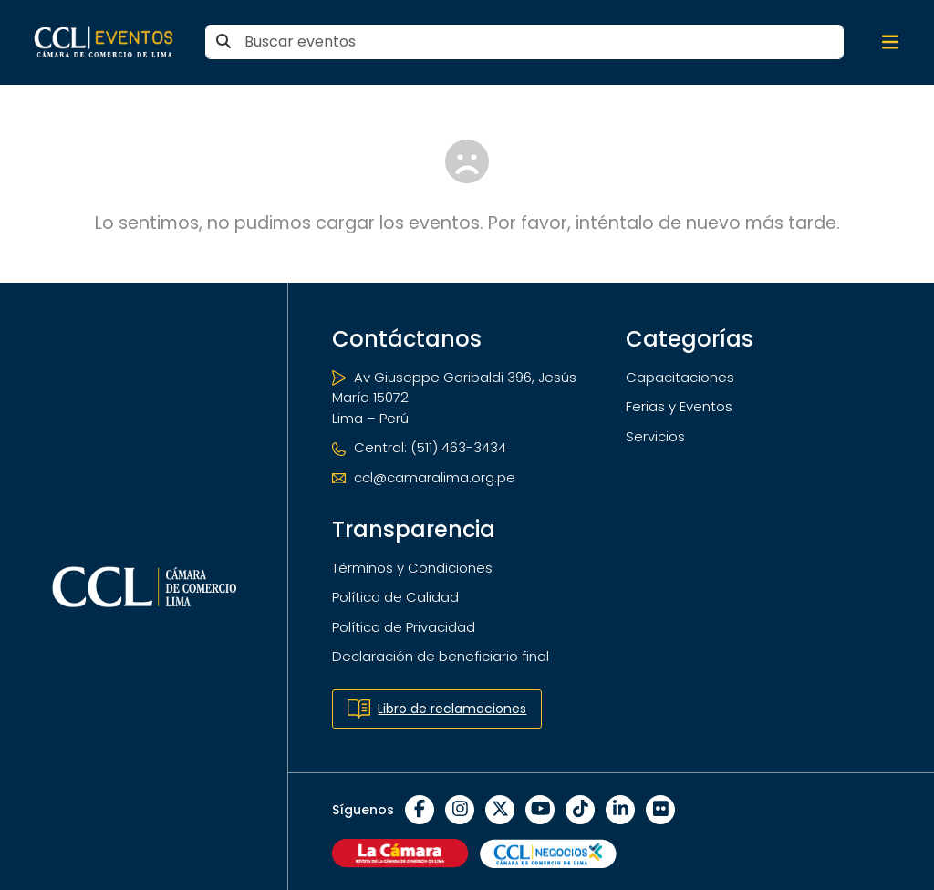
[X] (499, 809)
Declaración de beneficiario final (440, 656)
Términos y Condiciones (412, 567)
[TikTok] (580, 809)
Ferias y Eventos (679, 406)
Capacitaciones (680, 377)
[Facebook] (419, 809)
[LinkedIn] (620, 809)
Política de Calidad (395, 596)
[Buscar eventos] (524, 42)
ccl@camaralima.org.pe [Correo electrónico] (423, 477)
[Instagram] (459, 809)
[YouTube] (540, 809)
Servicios (655, 436)
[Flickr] (660, 809)
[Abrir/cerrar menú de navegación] (890, 42)
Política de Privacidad (403, 626)
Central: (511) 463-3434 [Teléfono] (419, 447)
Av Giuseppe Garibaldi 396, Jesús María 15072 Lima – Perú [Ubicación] (454, 397)
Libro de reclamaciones (437, 709)
